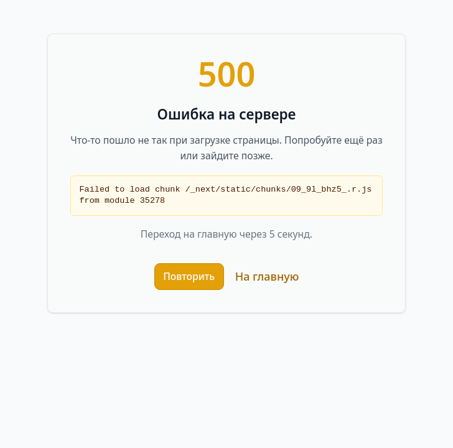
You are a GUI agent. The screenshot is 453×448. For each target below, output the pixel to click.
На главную (267, 276)
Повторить (189, 276)
